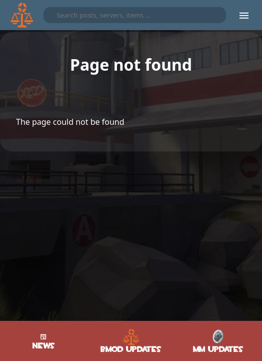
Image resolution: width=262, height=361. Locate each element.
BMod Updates (131, 341)
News (43, 341)
